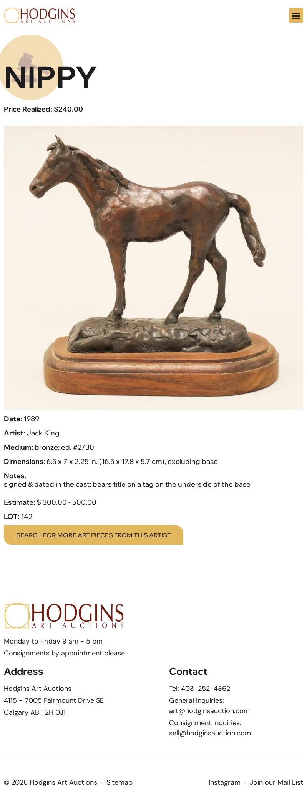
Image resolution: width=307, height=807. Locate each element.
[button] (296, 15)
